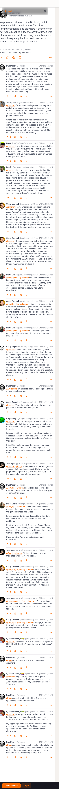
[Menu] (55, 785)
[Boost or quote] (7, 57)
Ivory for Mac (26, 49)
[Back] (22, 11)
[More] (50, 57)
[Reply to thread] (9, 96)
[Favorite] (13, 57)
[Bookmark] (20, 57)
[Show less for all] (45, 11)
